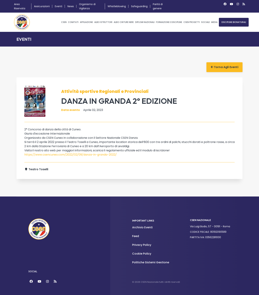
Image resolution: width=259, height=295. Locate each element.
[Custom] (244, 4)
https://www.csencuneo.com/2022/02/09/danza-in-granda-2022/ (70, 155)
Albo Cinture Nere (124, 22)
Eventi (58, 6)
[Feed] (55, 281)
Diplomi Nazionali (145, 22)
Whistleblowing (117, 6)
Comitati (73, 22)
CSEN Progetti (191, 22)
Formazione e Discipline (169, 22)
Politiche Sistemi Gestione (150, 262)
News (70, 6)
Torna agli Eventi (224, 67)
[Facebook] (225, 4)
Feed (135, 236)
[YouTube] (39, 281)
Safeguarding (139, 6)
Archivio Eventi (142, 227)
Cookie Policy (141, 254)
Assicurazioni (42, 6)
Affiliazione (86, 22)
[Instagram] (238, 4)
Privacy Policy (141, 245)
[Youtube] (231, 4)
